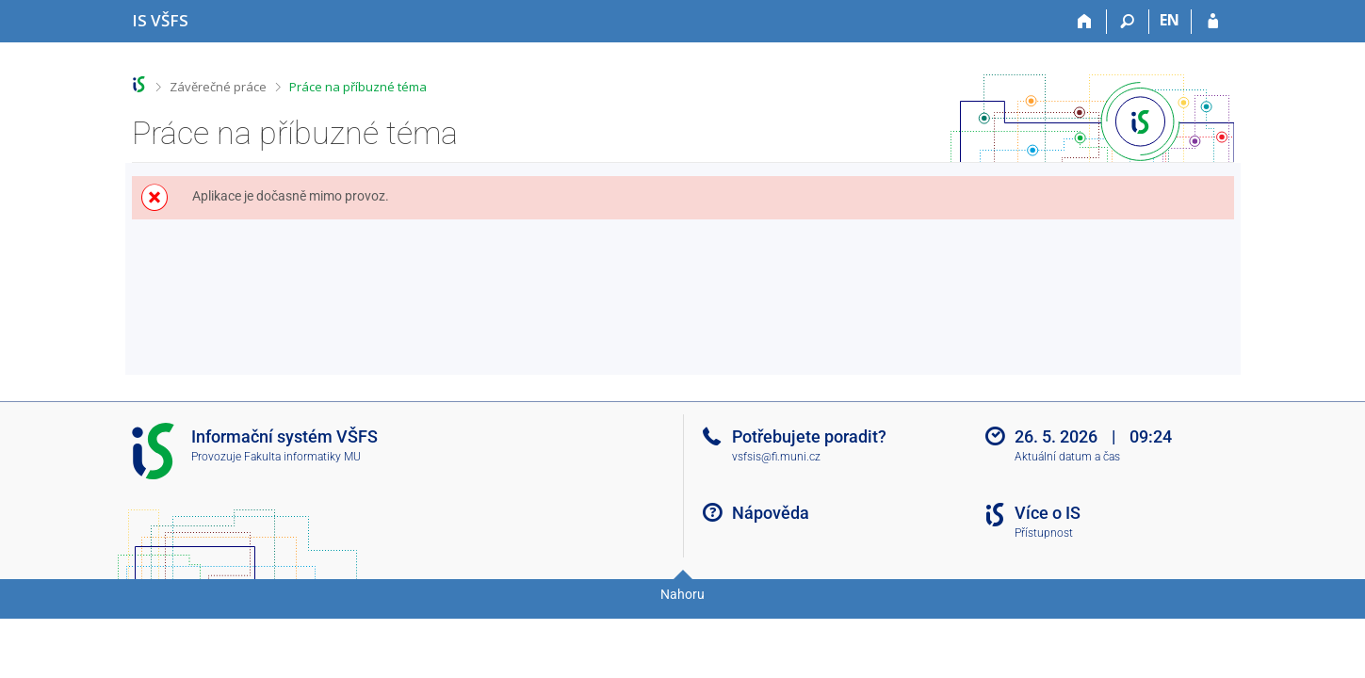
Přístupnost (1044, 533)
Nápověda (770, 513)
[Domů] (1085, 21)
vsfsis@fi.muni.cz (776, 456)
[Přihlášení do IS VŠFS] (1213, 21)
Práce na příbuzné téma (358, 86)
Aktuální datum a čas (1067, 456)
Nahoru (682, 594)
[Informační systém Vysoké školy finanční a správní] (160, 20)
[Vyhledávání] (1128, 21)
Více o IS (1048, 513)
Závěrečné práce (218, 86)
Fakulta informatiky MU (302, 456)
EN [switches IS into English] (1169, 19)
